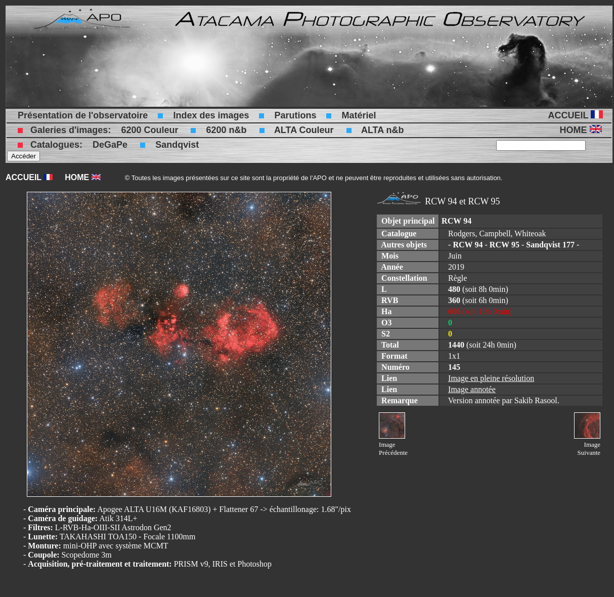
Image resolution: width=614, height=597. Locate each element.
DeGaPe (110, 145)
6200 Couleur (149, 130)
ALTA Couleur (304, 130)
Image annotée (472, 389)
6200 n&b (226, 130)
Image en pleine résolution (491, 378)
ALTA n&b (382, 130)
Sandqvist (177, 145)
